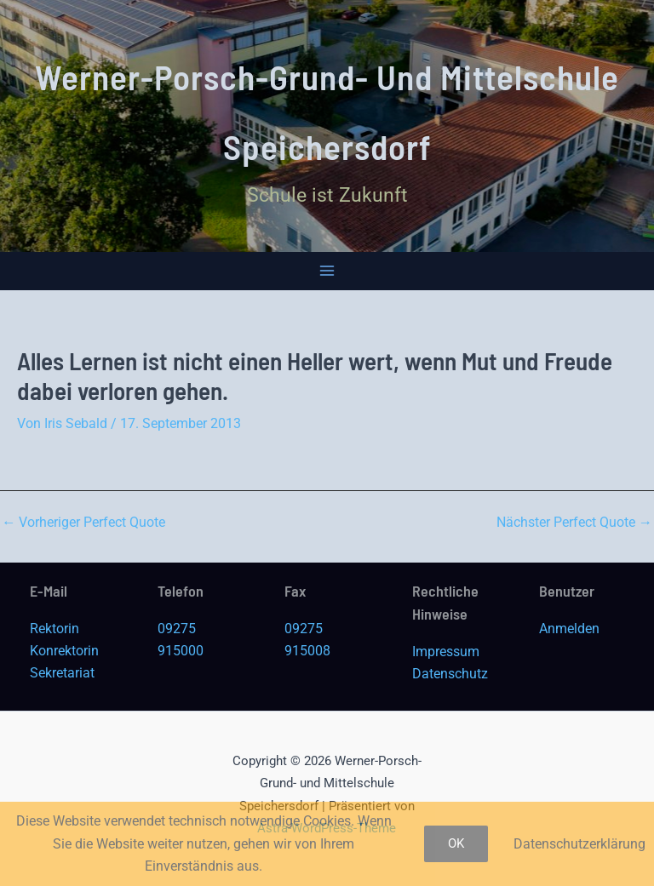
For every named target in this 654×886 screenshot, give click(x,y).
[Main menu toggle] (327, 271)
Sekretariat (62, 673)
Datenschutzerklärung (579, 844)
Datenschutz (450, 674)
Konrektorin (64, 651)
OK (456, 843)
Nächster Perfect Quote (574, 522)
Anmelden (569, 628)
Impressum (445, 651)
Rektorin (54, 628)
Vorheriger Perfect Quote (83, 522)
